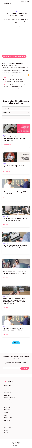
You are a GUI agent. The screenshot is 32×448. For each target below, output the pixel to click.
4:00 (5, 81)
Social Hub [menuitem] (7, 407)
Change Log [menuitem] (7, 425)
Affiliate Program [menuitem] (8, 417)
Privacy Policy (18, 443)
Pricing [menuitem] (6, 430)
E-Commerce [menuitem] (7, 392)
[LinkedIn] (18, 445)
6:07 (5, 88)
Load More (16, 342)
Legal (12, 443)
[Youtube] (16, 445)
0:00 (5, 77)
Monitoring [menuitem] (7, 409)
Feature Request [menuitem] (8, 427)
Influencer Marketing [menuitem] (9, 397)
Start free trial (15, 26)
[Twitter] (13, 445)
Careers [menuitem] (6, 415)
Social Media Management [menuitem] (10, 399)
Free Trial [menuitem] (6, 434)
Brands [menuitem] (6, 387)
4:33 (5, 83)
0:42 (5, 79)
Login (28, 1)
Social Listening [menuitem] (8, 402)
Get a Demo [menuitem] (7, 432)
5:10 (5, 84)
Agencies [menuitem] (6, 390)
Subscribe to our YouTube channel (14, 56)
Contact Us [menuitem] (7, 422)
